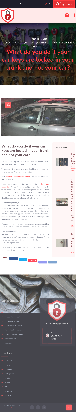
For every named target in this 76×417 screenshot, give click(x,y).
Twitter (23, 263)
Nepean (7, 390)
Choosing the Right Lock (73, 163)
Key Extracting (72, 244)
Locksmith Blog (10, 347)
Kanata (7, 386)
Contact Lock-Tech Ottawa (14, 342)
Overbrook (8, 399)
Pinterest (33, 264)
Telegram (43, 265)
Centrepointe (9, 382)
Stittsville (7, 403)
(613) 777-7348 (66, 5)
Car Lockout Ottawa (11, 329)
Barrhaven (8, 369)
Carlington (8, 377)
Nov (8, 109)
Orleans (7, 395)
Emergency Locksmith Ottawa (15, 320)
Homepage (34, 38)
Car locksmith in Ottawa (13, 334)
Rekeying (7, 316)
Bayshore (7, 373)
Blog (45, 38)
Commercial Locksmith (12, 325)
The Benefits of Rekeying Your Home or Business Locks (72, 203)
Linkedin (52, 265)
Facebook (14, 260)
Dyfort (13, 412)
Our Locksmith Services (13, 338)
